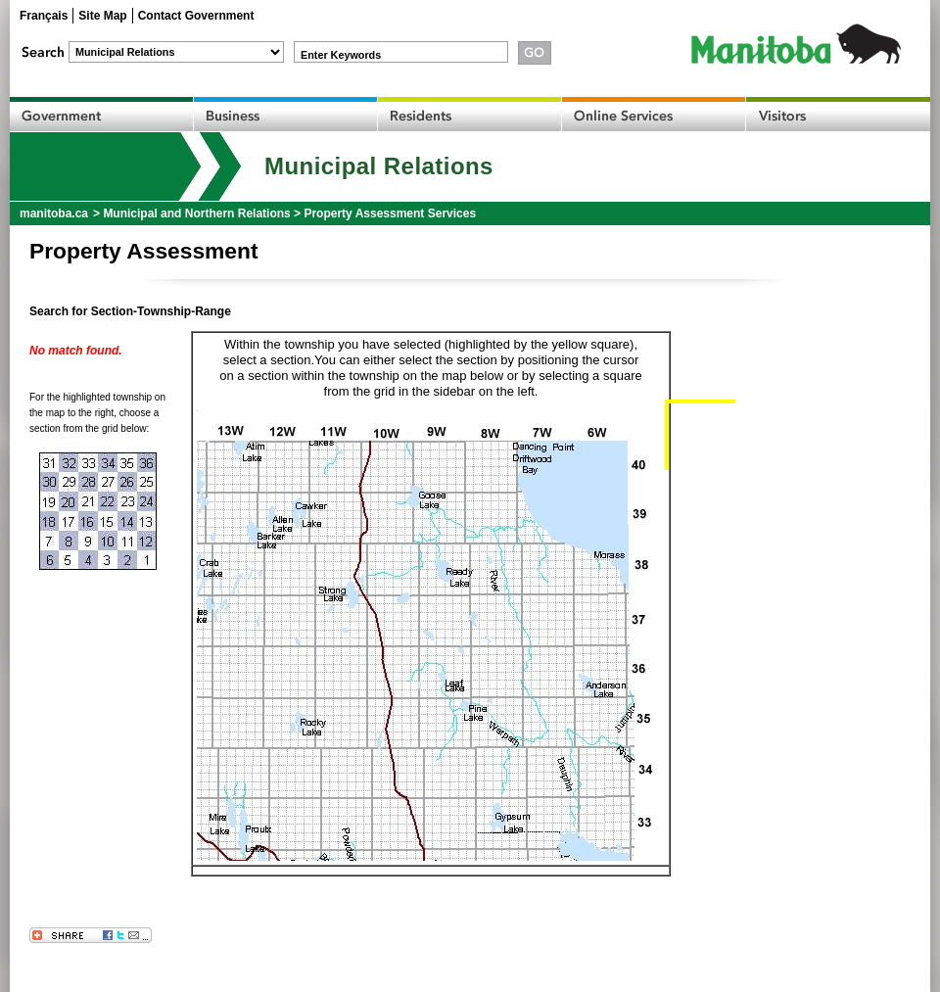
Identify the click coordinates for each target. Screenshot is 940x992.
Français (44, 16)
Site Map (102, 16)
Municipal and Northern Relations (196, 213)
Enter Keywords (341, 55)
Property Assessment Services (390, 213)
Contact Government (196, 16)
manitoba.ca (54, 213)
